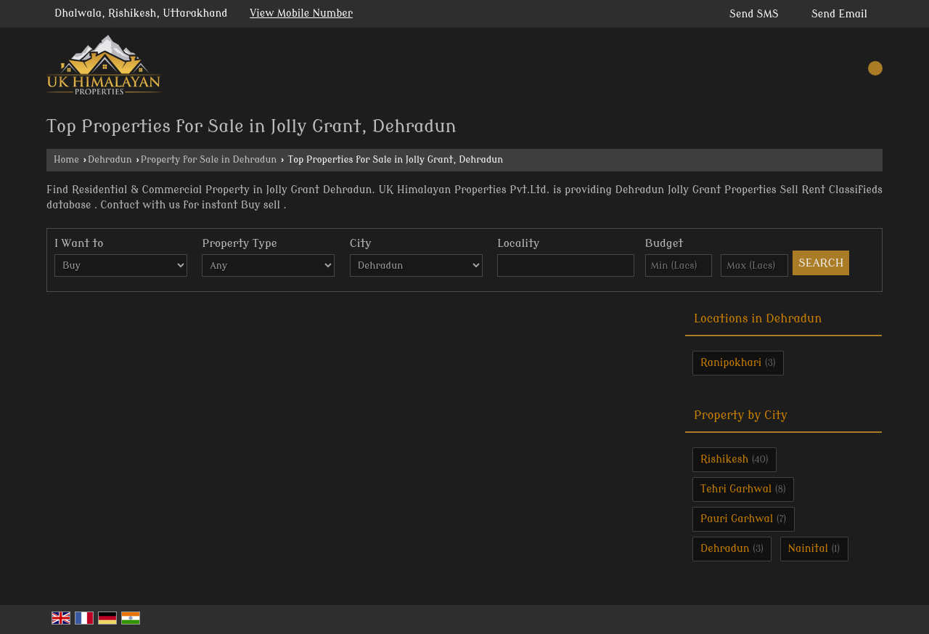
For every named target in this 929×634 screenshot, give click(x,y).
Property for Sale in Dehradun (209, 160)
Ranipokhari (730, 362)
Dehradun (110, 160)
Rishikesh (724, 459)
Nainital (808, 548)
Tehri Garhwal (736, 489)
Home (66, 160)
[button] (301, 13)
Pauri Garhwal (736, 518)
